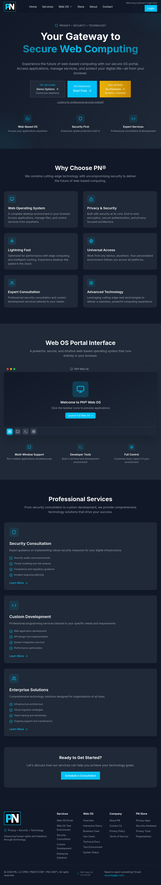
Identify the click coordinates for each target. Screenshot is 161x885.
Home (33, 6)
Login (150, 8)
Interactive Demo (92, 825)
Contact (107, 6)
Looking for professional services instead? (80, 102)
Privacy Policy (117, 831)
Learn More (18, 583)
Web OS (65, 6)
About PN (115, 820)
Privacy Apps (143, 820)
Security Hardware (146, 825)
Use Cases (89, 836)
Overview (88, 820)
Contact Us (116, 825)
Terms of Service (119, 836)
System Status (91, 852)
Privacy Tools (143, 831)
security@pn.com (114, 875)
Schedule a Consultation (80, 775)
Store (81, 6)
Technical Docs (91, 841)
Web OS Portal (65, 820)
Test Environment (92, 847)
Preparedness (143, 836)
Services (47, 6)
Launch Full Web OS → (80, 415)
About (93, 6)
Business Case (91, 831)
